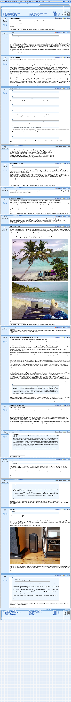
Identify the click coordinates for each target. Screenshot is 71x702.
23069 (7, 580)
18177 (7, 332)
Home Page (24, 621)
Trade (39, 1)
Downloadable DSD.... (32, 613)
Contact (49, 1)
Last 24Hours (29, 621)
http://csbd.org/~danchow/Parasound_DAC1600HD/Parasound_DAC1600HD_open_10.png (23, 370)
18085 (7, 170)
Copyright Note (46, 621)
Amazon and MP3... (32, 11)
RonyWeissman (5, 216)
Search (45, 1)
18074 (7, 93)
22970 (7, 514)
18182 (7, 342)
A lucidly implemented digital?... (34, 12)
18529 (7, 410)
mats (5, 146)
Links (42, 1)
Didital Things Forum (56, 10)
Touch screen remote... (32, 10)
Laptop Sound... (31, 614)
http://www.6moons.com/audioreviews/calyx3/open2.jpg (18, 369)
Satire (37, 1)
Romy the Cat (5, 17)
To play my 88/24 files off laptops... (10, 614)
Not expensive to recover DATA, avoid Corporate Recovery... (38, 13)
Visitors (34, 1)
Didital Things (7, 3)
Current (16, 1)
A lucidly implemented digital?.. (9, 12)
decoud (5, 188)
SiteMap (35, 621)
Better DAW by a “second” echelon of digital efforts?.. (13, 612)
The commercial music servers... (10, 10)
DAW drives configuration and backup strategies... (12, 13)
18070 (7, 64)
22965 (7, 464)
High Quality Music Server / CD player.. (11, 14)
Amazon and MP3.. (8, 11)
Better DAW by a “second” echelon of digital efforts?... (37, 612)
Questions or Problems (40, 621)
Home (2, 3)
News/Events (20, 1)
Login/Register (68, 1)
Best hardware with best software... (34, 611)
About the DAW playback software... (10, 611)
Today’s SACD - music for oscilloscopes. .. (11, 15)
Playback (30, 1)
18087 (7, 203)
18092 (7, 437)
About (12, 1)
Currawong (5, 336)
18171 (7, 233)
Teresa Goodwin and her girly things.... (35, 15)
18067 (7, 25)
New (3, 10)
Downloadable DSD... (8, 613)
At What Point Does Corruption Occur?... (35, 14)
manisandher (5, 32)
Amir (5, 431)
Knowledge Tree (21, 16)
